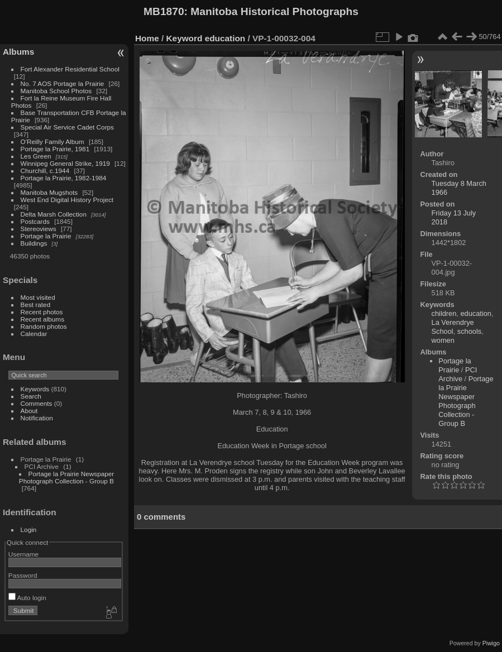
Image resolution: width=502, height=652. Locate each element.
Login (29, 529)
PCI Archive (457, 374)
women (443, 340)
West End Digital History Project (67, 199)
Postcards (35, 221)
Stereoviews (38, 228)
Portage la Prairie (46, 235)
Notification (37, 417)
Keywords (35, 388)
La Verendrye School (453, 326)
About (29, 410)
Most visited (38, 297)
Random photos (44, 326)
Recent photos (42, 311)
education (225, 38)
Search (31, 396)
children (444, 313)
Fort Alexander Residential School (70, 69)
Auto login (27, 597)
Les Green (36, 156)
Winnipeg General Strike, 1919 (65, 163)
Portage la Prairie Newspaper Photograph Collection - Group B (66, 477)
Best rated (36, 304)
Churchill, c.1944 (45, 170)
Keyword (184, 38)
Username (23, 554)
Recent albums (42, 319)
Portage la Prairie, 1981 (55, 148)
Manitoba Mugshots (49, 192)
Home (147, 38)
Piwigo (491, 643)
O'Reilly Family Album (52, 141)
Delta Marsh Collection (54, 214)
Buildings (34, 243)
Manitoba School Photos (56, 90)
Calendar (34, 333)
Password (22, 575)
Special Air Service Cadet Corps (67, 127)
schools (469, 331)
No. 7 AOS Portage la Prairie (62, 83)
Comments (36, 403)
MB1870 (164, 11)
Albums (18, 51)
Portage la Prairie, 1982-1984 (64, 177)
